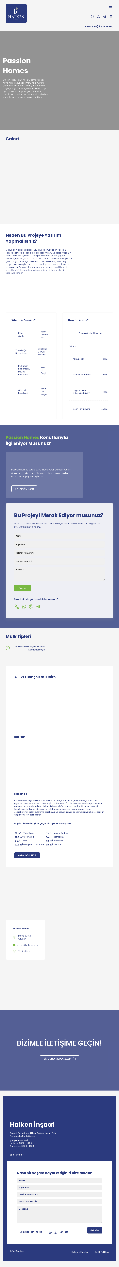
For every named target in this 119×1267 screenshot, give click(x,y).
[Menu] (110, 7)
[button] (92, 16)
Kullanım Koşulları (80, 1252)
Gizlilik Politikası (102, 1252)
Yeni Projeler (17, 1154)
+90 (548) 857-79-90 (99, 26)
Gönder (22, 588)
